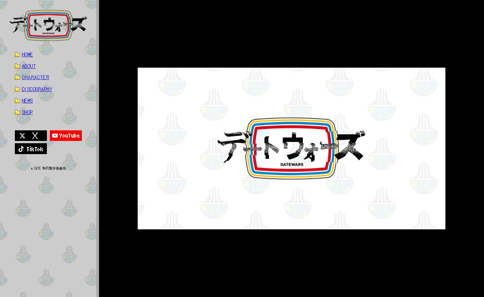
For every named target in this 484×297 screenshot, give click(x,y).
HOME (27, 54)
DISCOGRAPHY (37, 88)
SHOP (27, 112)
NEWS (27, 100)
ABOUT (29, 65)
